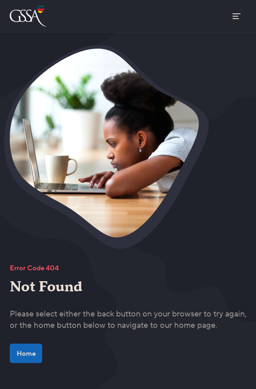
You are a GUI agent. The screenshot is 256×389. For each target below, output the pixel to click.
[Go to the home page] (29, 16)
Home (26, 353)
